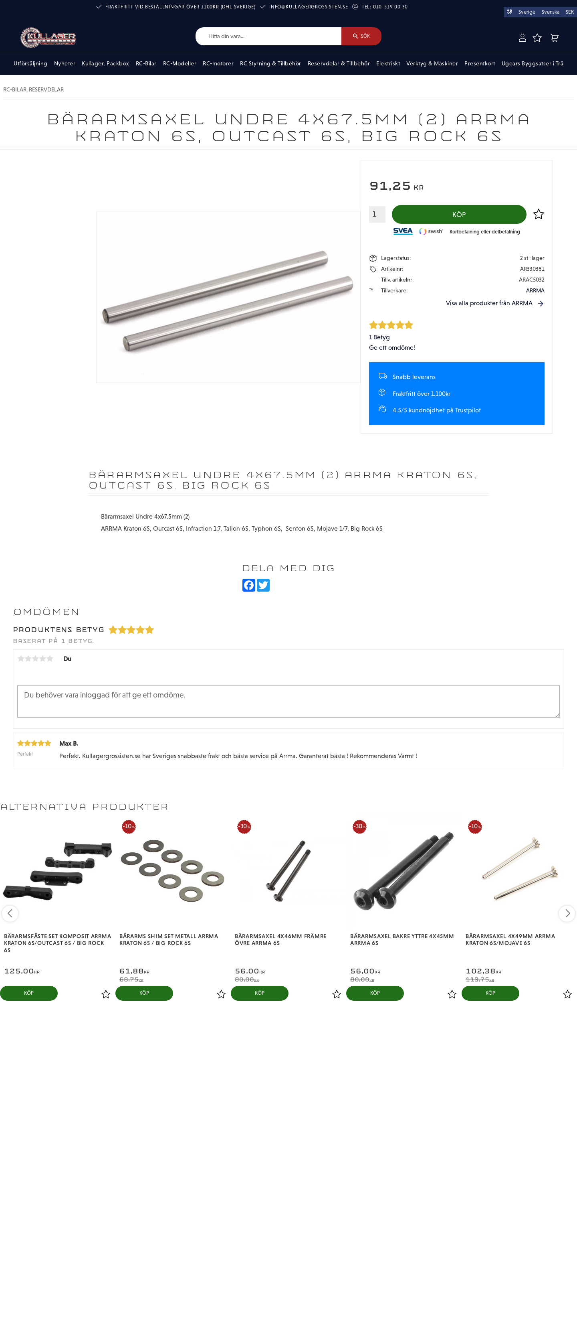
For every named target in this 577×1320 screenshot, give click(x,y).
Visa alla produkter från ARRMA (489, 303)
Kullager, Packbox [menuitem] (105, 63)
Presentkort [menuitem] (479, 63)
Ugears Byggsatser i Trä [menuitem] (533, 63)
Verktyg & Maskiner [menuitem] (432, 63)
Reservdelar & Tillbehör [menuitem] (339, 63)
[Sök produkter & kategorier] (268, 36)
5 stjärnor (49, 658)
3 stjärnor (35, 658)
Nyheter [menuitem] (65, 63)
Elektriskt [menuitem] (388, 63)
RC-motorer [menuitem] (218, 63)
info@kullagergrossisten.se (308, 7)
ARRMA (535, 290)
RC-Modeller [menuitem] (180, 63)
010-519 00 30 (390, 7)
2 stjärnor (28, 658)
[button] (537, 38)
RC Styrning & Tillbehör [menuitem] (270, 63)
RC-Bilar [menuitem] (146, 63)
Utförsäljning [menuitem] (31, 63)
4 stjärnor (42, 658)
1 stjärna (20, 658)
